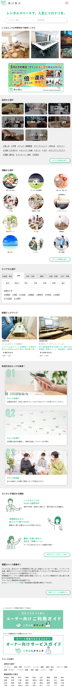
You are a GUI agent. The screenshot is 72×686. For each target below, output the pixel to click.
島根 (34, 664)
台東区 (57, 273)
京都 (55, 662)
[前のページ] (64, 291)
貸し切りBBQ (8, 677)
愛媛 (12, 667)
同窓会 (36, 154)
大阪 (62, 662)
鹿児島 (6, 670)
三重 (34, 662)
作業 (50, 648)
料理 (13, 145)
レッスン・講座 (38, 646)
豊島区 (31, 273)
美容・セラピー (9, 648)
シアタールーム (9, 680)
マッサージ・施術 (23, 154)
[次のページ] (70, 291)
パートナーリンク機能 (15, 561)
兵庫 (5, 664)
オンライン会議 (25, 150)
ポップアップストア (57, 150)
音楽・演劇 (34, 648)
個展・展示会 (8, 154)
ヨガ (44, 150)
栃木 (63, 262)
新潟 (41, 659)
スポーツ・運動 (62, 646)
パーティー (8, 646)
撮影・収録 (18, 646)
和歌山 (20, 664)
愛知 (41, 662)
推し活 (6, 145)
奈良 (12, 664)
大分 (55, 667)
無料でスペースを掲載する (57, 571)
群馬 (53, 262)
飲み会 (52, 145)
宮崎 (62, 667)
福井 (62, 659)
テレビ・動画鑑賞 (25, 145)
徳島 (62, 664)
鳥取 (26, 664)
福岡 (26, 667)
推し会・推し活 (35, 677)
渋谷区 (22, 273)
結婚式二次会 (55, 677)
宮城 (26, 656)
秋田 (34, 656)
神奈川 (16, 262)
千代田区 (8, 277)
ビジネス (27, 646)
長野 (12, 662)
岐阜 (19, 662)
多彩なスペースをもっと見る (57, 533)
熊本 (48, 667)
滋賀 (48, 662)
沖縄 (12, 670)
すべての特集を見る (59, 238)
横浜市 (39, 273)
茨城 (44, 262)
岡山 (41, 664)
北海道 (6, 656)
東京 (7, 262)
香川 (5, 667)
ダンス (37, 150)
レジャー (44, 648)
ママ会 (45, 677)
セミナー (61, 145)
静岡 (26, 662)
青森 (12, 656)
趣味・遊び (50, 646)
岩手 (19, 656)
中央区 (48, 273)
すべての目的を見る (59, 160)
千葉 (35, 262)
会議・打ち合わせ (10, 150)
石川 (55, 659)
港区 (14, 273)
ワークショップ (40, 145)
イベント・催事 (22, 648)
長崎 (41, 667)
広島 (48, 664)
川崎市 (17, 277)
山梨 (5, 662)
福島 (48, 656)
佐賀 (34, 667)
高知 (19, 667)
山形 (41, 656)
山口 (55, 664)
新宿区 (7, 273)
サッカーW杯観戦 (21, 677)
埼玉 (26, 262)
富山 (48, 659)
